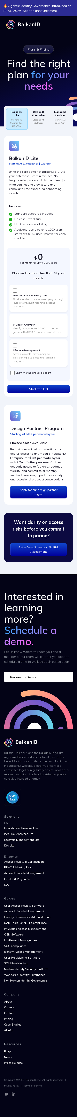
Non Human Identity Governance (25, 980)
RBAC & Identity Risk (17, 867)
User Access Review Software (24, 905)
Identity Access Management (23, 952)
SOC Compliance (15, 946)
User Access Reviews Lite (21, 828)
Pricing (8, 1019)
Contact (9, 1013)
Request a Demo (23, 677)
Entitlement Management (21, 940)
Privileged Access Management (25, 929)
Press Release (13, 1063)
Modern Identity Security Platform (26, 969)
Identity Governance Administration (27, 917)
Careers (9, 1007)
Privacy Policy (11, 1085)
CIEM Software (14, 934)
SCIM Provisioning (16, 963)
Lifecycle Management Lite (21, 840)
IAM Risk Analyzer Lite (18, 834)
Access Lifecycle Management (24, 873)
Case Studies (12, 1024)
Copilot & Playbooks (17, 879)
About (8, 1001)
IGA (6, 885)
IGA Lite (9, 845)
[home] (22, 24)
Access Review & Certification (24, 861)
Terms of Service (33, 1085)
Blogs (7, 1051)
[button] (67, 24)
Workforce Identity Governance (24, 975)
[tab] (17, 119)
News (8, 1057)
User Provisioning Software (22, 957)
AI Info (8, 1030)
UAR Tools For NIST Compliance (25, 923)
